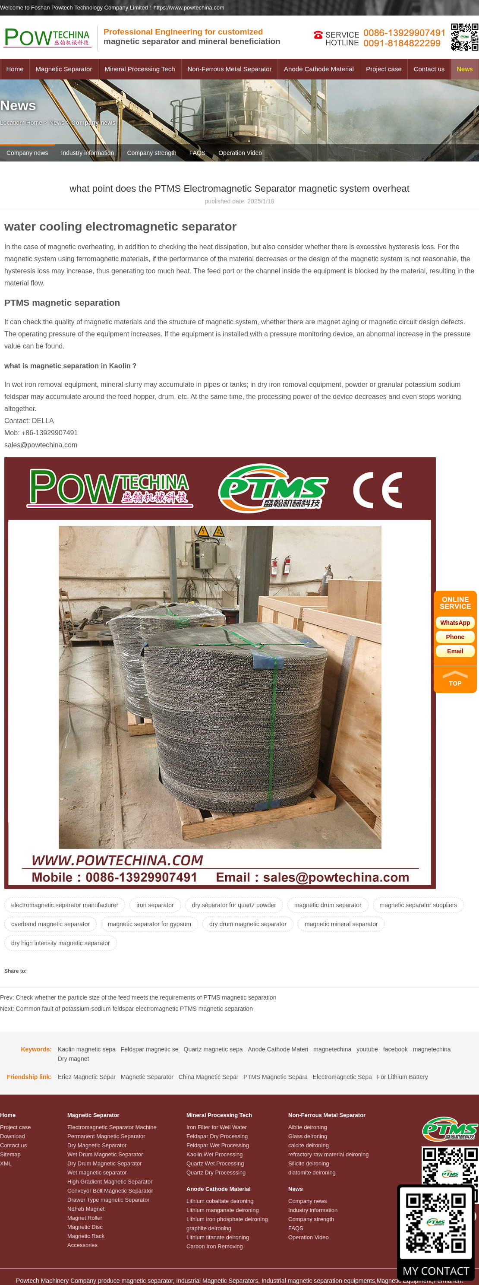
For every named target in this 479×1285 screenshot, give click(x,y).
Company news (27, 152)
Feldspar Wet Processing (217, 1145)
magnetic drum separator (328, 905)
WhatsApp (455, 622)
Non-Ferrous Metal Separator (229, 69)
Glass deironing (307, 1136)
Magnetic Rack (85, 1236)
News (465, 69)
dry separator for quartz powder (234, 905)
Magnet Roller (84, 1218)
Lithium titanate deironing (217, 1237)
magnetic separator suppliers (418, 905)
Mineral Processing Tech (139, 69)
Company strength (151, 152)
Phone (455, 636)
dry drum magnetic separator (248, 924)
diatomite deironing (312, 1172)
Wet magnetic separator (97, 1172)
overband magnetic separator (50, 924)
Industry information (87, 152)
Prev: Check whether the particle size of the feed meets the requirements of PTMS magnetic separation (138, 997)
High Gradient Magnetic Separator (109, 1181)
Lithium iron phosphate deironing (227, 1219)
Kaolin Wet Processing (214, 1154)
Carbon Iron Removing (214, 1246)
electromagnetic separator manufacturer (64, 905)
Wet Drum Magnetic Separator (105, 1154)
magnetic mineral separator (341, 924)
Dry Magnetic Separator (96, 1145)
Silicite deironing (308, 1163)
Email (455, 651)
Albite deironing (307, 1127)
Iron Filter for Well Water (216, 1127)
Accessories (82, 1245)
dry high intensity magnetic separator (60, 943)
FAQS (197, 152)
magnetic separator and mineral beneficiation (192, 36)
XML (6, 1163)
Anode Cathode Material (319, 69)
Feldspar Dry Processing (217, 1136)
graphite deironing (208, 1228)
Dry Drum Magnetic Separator (104, 1163)
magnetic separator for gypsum (149, 924)
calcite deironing (308, 1145)
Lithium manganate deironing (222, 1210)
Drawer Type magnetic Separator (108, 1199)
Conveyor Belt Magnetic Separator (110, 1190)
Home (14, 69)
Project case (384, 69)
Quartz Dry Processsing (216, 1172)
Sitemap (10, 1154)
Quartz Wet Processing (215, 1163)
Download (12, 1136)
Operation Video (240, 152)
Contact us (429, 69)
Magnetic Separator (64, 69)
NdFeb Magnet (85, 1209)
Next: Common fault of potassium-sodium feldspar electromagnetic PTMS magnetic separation (126, 1008)
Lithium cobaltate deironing (219, 1201)
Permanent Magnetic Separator (106, 1136)
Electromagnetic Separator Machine (112, 1127)
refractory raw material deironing (328, 1154)
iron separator (154, 905)
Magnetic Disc (85, 1227)
